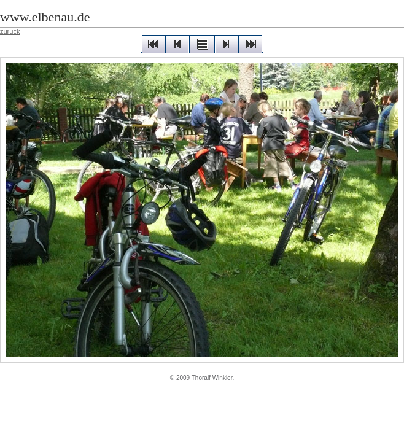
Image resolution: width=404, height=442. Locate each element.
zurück (10, 31)
